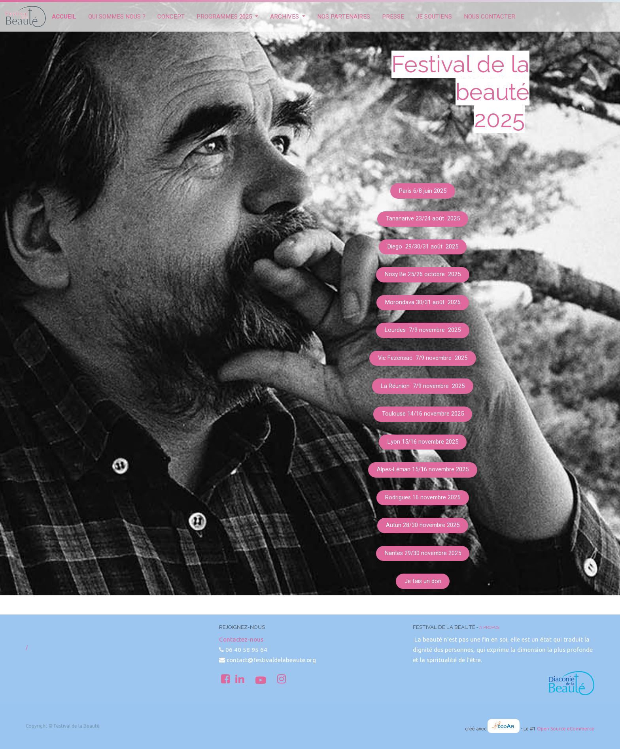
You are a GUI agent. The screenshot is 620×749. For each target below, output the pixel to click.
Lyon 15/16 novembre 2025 (423, 442)
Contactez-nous (241, 639)
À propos (489, 627)
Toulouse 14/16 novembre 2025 (423, 414)
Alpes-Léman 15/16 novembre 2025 (423, 469)
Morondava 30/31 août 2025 (422, 302)
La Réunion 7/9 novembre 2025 (423, 386)
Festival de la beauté (460, 78)
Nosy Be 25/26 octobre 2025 (423, 274)
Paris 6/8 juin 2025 (422, 191)
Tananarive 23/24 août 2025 (423, 219)
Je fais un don (423, 581)
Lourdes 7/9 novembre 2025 (423, 330)
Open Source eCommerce (565, 728)
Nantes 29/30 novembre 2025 (423, 553)
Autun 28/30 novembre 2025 (422, 525)
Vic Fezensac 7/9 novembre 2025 (422, 358)
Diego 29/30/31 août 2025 (423, 247)
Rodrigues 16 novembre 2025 (422, 497)
